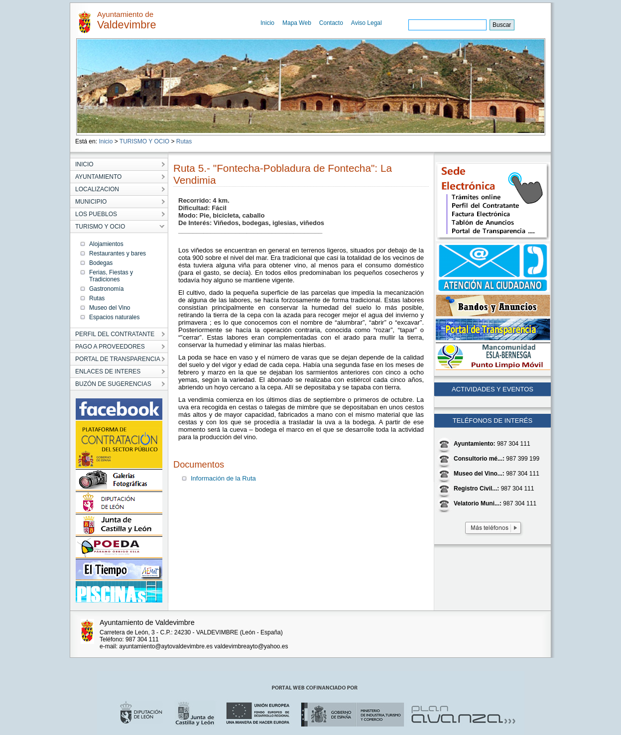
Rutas (184, 141)
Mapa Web (296, 22)
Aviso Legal (366, 22)
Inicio (267, 22)
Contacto (331, 22)
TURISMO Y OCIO (144, 141)
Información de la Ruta (223, 478)
